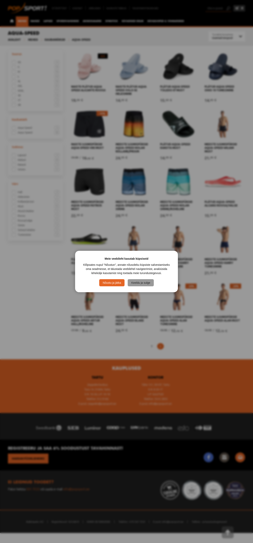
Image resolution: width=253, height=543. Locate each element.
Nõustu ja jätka (112, 282)
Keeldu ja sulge (140, 282)
